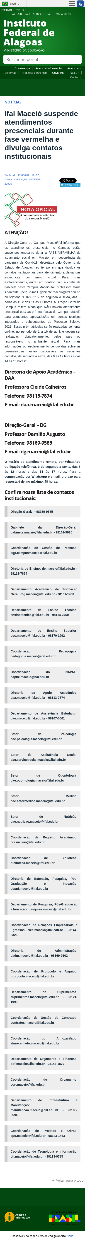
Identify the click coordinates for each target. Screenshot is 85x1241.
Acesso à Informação (48, 68)
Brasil (14, 4)
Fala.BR (74, 72)
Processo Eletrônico (34, 72)
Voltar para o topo (69, 1180)
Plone (69, 1236)
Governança (22, 68)
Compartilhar (72, 184)
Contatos (76, 77)
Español (6, 10)
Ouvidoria (58, 72)
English (20, 10)
